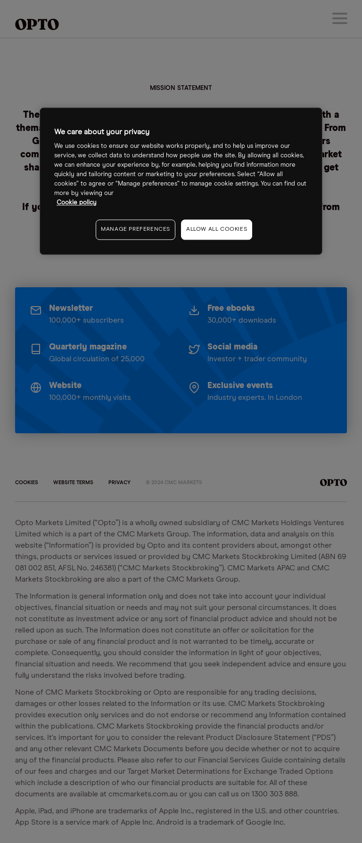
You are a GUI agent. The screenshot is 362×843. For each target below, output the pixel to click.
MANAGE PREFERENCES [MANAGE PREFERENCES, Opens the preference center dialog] (135, 229)
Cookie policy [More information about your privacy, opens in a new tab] (77, 203)
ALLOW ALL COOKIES (216, 229)
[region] (181, 181)
